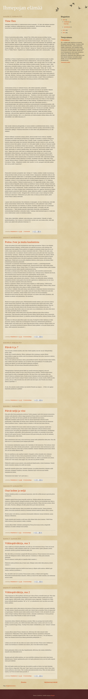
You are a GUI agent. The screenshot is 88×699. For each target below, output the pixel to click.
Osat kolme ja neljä (15, 490)
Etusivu (23, 682)
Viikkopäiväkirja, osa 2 (17, 592)
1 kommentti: (26, 231)
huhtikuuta (67, 21)
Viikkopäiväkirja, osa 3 (17, 543)
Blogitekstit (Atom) (10, 686)
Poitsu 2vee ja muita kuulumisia (22, 241)
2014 (64, 30)
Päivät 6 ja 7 (11, 347)
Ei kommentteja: (27, 336)
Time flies (10, 20)
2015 (64, 19)
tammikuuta (67, 27)
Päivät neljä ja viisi (15, 410)
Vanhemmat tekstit (50, 682)
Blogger (53, 695)
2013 (64, 32)
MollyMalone (66, 40)
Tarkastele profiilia (65, 62)
